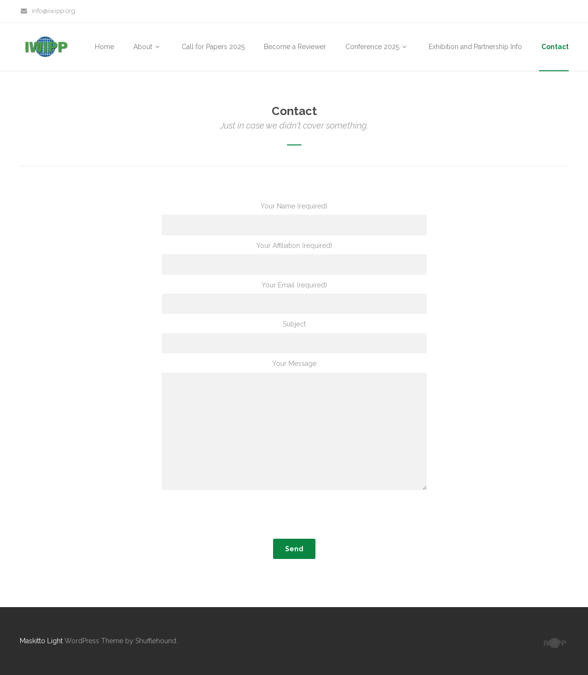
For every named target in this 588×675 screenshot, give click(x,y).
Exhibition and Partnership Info (475, 47)
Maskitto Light (41, 641)
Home (104, 47)
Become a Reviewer (295, 47)
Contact (555, 47)
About (147, 47)
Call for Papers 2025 (213, 47)
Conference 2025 (377, 47)
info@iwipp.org (48, 10)
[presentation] (294, 516)
